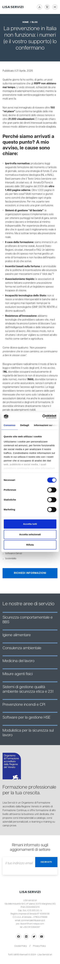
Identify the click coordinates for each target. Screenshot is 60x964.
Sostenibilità (10, 558)
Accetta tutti (30, 524)
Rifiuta (30, 544)
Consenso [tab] (9, 425)
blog (35, 22)
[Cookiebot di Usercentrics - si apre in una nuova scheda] (42, 416)
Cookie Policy (20, 946)
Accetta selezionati (30, 534)
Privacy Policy (39, 946)
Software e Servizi (13, 553)
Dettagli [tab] (24, 425)
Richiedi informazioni (30, 573)
